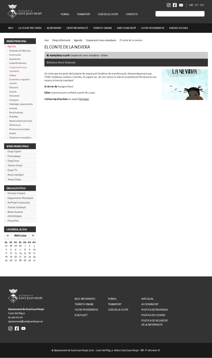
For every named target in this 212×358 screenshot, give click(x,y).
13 (16, 253)
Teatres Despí (14, 165)
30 (29, 260)
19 (11, 256)
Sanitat (12, 133)
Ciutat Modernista (17, 63)
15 (25, 253)
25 (6, 260)
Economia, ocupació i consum (19, 81)
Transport (83, 14)
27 (15, 260)
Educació (13, 87)
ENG (202, 5)
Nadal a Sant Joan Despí (20, 121)
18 (6, 256)
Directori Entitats (16, 193)
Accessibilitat (149, 304)
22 (25, 256)
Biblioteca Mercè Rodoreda (60, 62)
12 (11, 253)
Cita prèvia (13, 220)
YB (180, 5)
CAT (191, 5)
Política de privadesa (154, 309)
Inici (10, 28)
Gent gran (14, 100)
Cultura (12, 75)
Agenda (11, 46)
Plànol (65, 14)
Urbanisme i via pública (20, 137)
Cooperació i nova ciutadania (18, 69)
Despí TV (12, 170)
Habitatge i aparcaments (21, 104)
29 (25, 260)
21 (20, 256)
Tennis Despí (14, 179)
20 (15, 256)
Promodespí (14, 156)
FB (174, 5)
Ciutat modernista (86, 309)
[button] (185, 99)
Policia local (14, 125)
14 (20, 253)
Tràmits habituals (16, 207)
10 (34, 249)
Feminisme (14, 96)
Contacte (132, 14)
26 (11, 260)
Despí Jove (13, 160)
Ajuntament (14, 59)
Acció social (15, 55)
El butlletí (81, 315)
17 (34, 253)
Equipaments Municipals (20, 198)
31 (34, 260)
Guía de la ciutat (108, 14)
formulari (84, 99)
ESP (197, 5)
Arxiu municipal (15, 174)
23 (30, 256)
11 (6, 253)
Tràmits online (102, 28)
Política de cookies (153, 315)
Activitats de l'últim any (20, 50)
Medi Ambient (16, 112)
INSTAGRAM (169, 5)
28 (20, 260)
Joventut (13, 108)
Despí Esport (14, 151)
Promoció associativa (19, 129)
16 (29, 253)
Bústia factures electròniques (15, 214)
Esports (13, 91)
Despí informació (61, 40)
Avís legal (147, 298)
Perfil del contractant (18, 202)
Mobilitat (13, 116)
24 (34, 256)
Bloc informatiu (85, 298)
